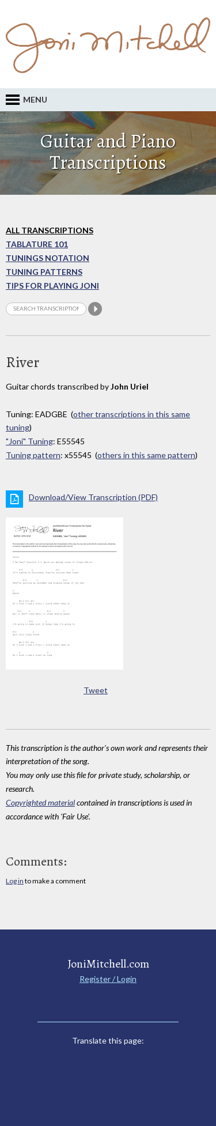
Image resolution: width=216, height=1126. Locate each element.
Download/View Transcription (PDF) (93, 497)
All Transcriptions (49, 230)
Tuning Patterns (44, 272)
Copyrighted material (40, 802)
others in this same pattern (146, 455)
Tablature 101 (37, 244)
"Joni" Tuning (29, 441)
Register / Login (108, 979)
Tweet (96, 690)
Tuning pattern (33, 455)
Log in (15, 880)
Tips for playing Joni (52, 285)
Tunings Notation (47, 258)
